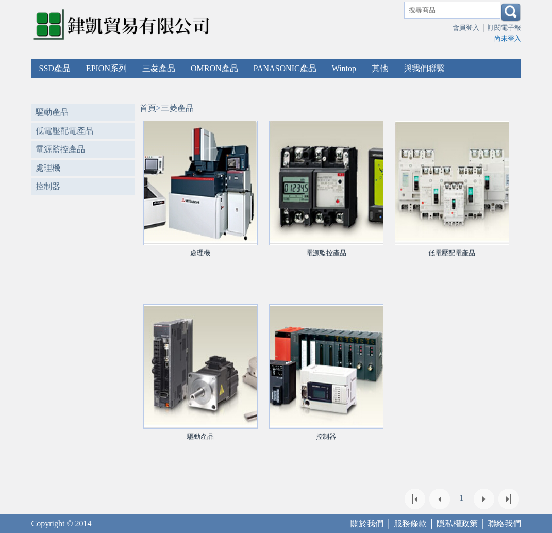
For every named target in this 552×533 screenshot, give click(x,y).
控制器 (48, 186)
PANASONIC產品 (285, 68)
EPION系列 (106, 68)
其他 (380, 68)
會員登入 (466, 27)
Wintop (344, 68)
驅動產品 (52, 112)
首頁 (148, 108)
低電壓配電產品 (64, 130)
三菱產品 (158, 68)
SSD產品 (55, 68)
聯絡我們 (504, 523)
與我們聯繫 (424, 68)
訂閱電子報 (504, 27)
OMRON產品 (214, 68)
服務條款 (410, 523)
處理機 (48, 167)
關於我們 (366, 523)
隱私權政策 (457, 523)
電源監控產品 (60, 149)
